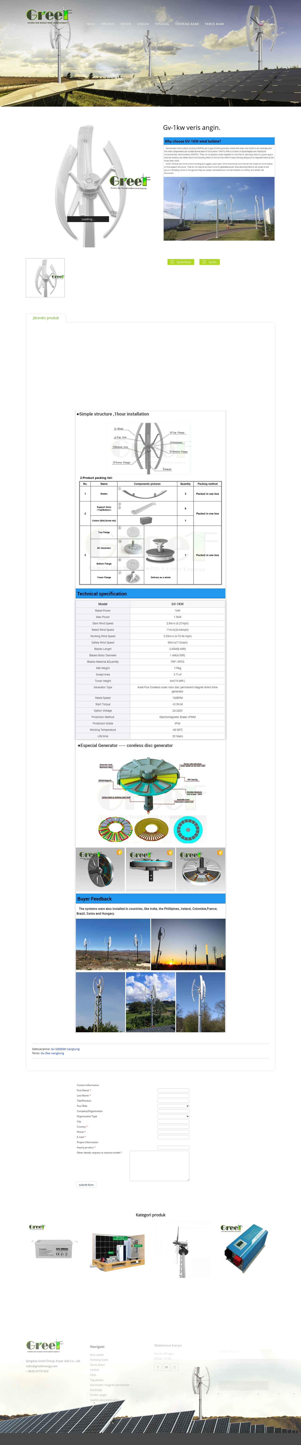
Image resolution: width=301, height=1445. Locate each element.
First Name (83, 1090)
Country (81, 1126)
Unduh (143, 24)
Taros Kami (214, 24)
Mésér (126, 24)
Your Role (82, 1106)
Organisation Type (87, 1116)
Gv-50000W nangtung (65, 1049)
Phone (80, 1132)
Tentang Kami (187, 24)
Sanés (213, 262)
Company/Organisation (90, 1111)
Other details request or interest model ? (99, 1152)
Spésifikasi (184, 262)
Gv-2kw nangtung (52, 1053)
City (79, 1121)
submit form (86, 1185)
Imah (91, 24)
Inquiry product (85, 1147)
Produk (108, 24)
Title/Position (84, 1100)
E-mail (80, 1137)
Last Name (83, 1095)
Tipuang (162, 24)
